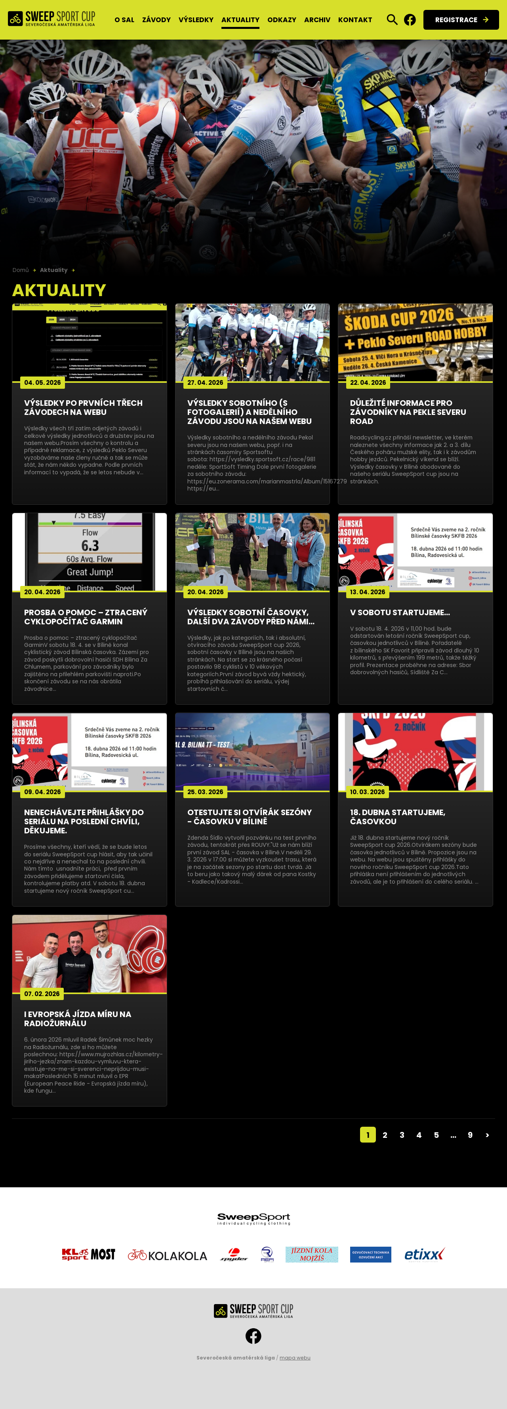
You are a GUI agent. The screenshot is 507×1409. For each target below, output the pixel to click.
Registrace (456, 20)
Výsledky (196, 20)
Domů (21, 270)
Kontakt (355, 20)
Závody (156, 20)
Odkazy (281, 20)
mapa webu (295, 1357)
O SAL (124, 20)
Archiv (317, 20)
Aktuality (240, 20)
